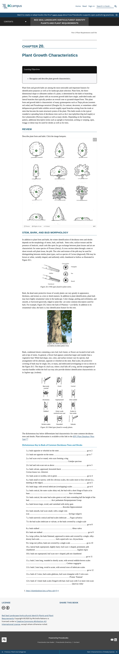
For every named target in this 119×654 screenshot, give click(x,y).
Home (78, 6)
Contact (77, 642)
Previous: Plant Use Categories (14, 652)
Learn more (57, 15)
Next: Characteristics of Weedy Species (102, 652)
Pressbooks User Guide (46, 642)
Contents (15, 21)
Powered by (58, 638)
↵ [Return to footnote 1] (58, 591)
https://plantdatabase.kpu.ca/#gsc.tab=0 (41, 591)
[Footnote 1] (27, 439)
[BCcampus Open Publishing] (12, 6)
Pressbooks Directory (63, 642)
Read (84, 6)
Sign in (91, 6)
